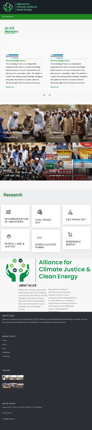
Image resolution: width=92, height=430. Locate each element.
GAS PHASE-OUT (76, 219)
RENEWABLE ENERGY (73, 243)
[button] (44, 95)
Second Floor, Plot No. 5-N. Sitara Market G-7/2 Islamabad (22, 407)
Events (4, 344)
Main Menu (7, 17)
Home (4, 340)
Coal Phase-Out (43, 221)
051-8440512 (7, 413)
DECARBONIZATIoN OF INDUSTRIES (16, 220)
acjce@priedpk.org (8, 419)
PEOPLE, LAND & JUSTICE (15, 245)
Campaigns (6, 356)
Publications (6, 352)
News (4, 348)
